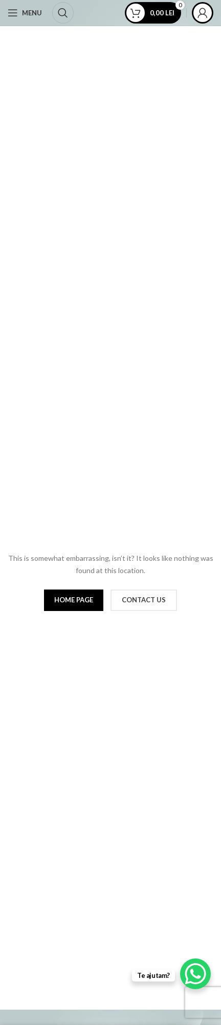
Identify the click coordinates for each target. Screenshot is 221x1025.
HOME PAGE (73, 600)
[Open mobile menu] (25, 13)
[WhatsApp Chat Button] (195, 973)
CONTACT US (144, 600)
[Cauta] (63, 13)
